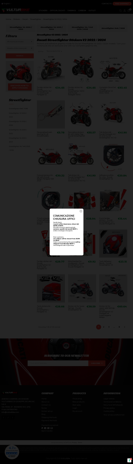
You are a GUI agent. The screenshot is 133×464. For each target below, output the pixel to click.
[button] (80, 211)
